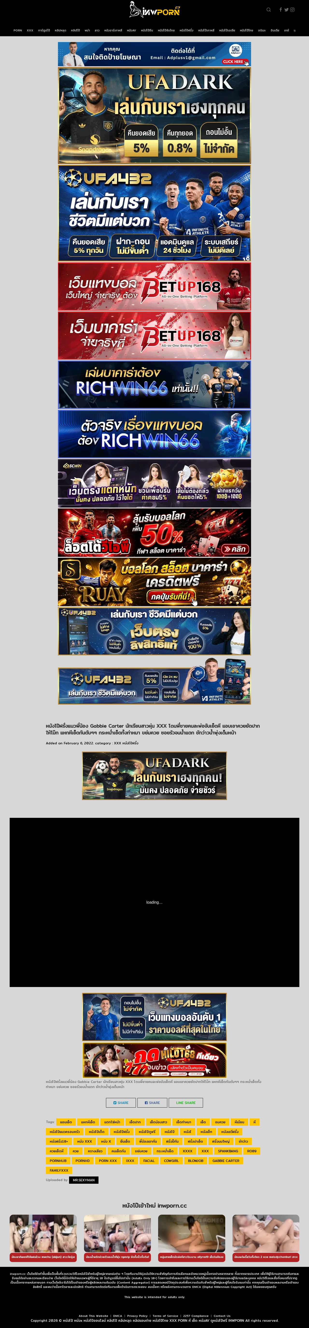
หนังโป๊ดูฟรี (147, 1131)
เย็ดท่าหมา (183, 1122)
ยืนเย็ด (125, 1141)
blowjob (195, 1160)
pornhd (83, 1160)
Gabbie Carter (225, 1160)
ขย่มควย (141, 1151)
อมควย (220, 1122)
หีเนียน (239, 1122)
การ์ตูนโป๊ (44, 30)
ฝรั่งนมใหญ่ (221, 1141)
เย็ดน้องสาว (158, 1122)
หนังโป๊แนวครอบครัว (65, 1131)
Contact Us (222, 1315)
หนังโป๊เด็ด (97, 1131)
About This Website (93, 1315)
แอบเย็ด (66, 1122)
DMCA (117, 1315)
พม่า (87, 30)
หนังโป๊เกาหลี (206, 30)
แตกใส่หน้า (112, 1122)
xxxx (187, 1151)
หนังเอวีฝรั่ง (230, 1131)
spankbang (228, 1151)
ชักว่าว (243, 1141)
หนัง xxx (84, 1141)
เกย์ (286, 30)
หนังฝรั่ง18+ (59, 1141)
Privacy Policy (137, 1315)
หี (254, 1122)
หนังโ (187, 1131)
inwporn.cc (18, 1273)
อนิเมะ (262, 30)
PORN (18, 30)
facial (149, 1160)
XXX (30, 30)
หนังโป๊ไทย (246, 30)
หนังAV (131, 30)
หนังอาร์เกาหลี (113, 30)
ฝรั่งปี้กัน (172, 1141)
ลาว (97, 30)
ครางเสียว (95, 1151)
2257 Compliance (196, 1315)
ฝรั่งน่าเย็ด (195, 1141)
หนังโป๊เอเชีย (227, 30)
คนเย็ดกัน (119, 1151)
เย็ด (203, 1122)
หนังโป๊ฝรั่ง (186, 30)
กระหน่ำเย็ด (165, 1151)
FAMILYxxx (59, 1170)
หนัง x (106, 1141)
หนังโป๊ (170, 1131)
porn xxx (108, 1160)
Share (120, 1102)
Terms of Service (165, 1315)
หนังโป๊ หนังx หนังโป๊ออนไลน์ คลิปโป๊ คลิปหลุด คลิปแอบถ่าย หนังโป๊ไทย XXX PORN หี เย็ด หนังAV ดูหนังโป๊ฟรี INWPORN (153, 1320)
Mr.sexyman (84, 1180)
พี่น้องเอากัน (148, 1141)
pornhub (58, 1160)
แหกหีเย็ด (88, 1122)
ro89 (251, 1151)
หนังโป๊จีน (147, 30)
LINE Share (186, 1102)
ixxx (130, 1160)
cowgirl (171, 1160)
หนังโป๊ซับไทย (166, 30)
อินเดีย (275, 30)
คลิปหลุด (60, 30)
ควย (76, 1151)
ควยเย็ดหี (56, 1151)
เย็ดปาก (135, 1122)
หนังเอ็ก (206, 1131)
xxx (205, 1151)
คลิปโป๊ (75, 30)
